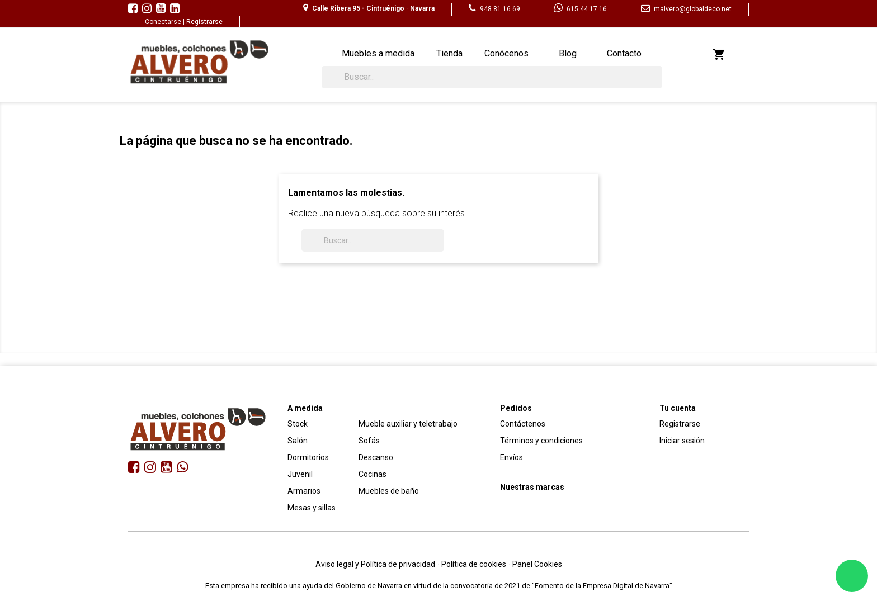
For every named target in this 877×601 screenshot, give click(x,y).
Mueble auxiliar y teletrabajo (408, 423)
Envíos (511, 457)
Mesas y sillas (311, 507)
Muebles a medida (378, 53)
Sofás (369, 440)
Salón (297, 440)
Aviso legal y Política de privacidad (375, 564)
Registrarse (204, 22)
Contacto (624, 53)
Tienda (449, 53)
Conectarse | (165, 22)
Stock (297, 423)
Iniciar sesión (682, 440)
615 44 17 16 (580, 9)
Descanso (376, 457)
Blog (568, 53)
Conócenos (506, 53)
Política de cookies (473, 564)
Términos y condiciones (541, 440)
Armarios (303, 490)
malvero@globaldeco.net (686, 9)
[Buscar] (492, 77)
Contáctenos (522, 423)
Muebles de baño (389, 490)
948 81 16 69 (494, 9)
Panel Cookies (537, 564)
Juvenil (300, 474)
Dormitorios (308, 457)
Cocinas (372, 474)
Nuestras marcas (532, 486)
